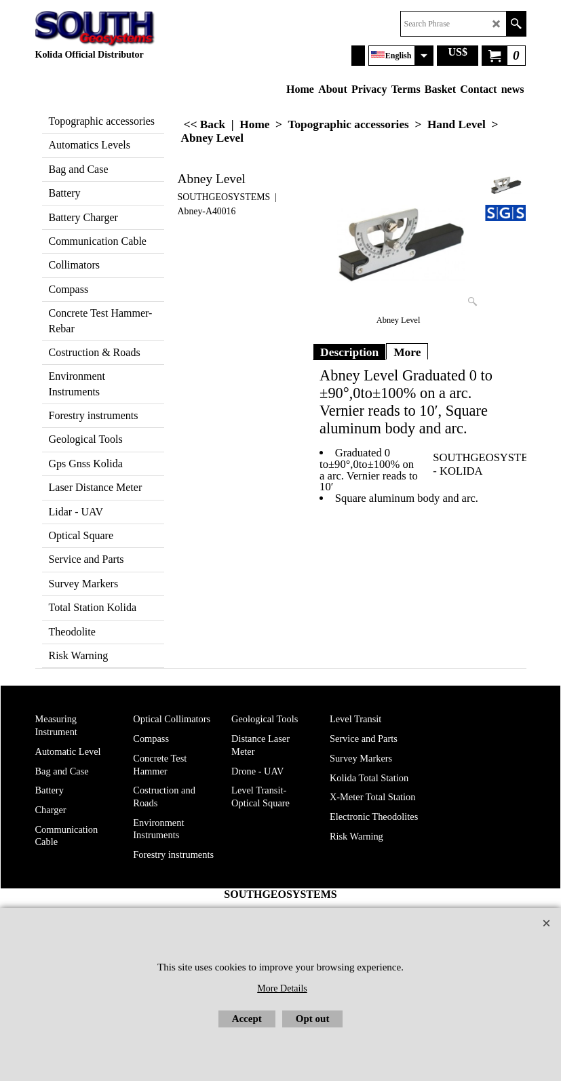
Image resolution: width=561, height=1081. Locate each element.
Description (349, 352)
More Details (282, 988)
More (407, 352)
